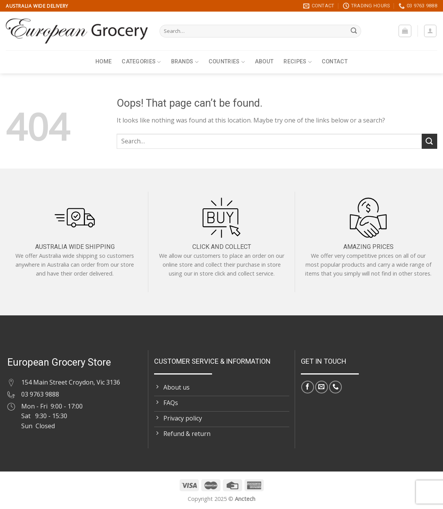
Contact (335, 61)
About (264, 61)
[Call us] (335, 387)
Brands (185, 62)
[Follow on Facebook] (307, 387)
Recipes (297, 62)
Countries (227, 62)
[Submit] (354, 31)
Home (103, 61)
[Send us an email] (321, 387)
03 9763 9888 (40, 394)
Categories (141, 62)
